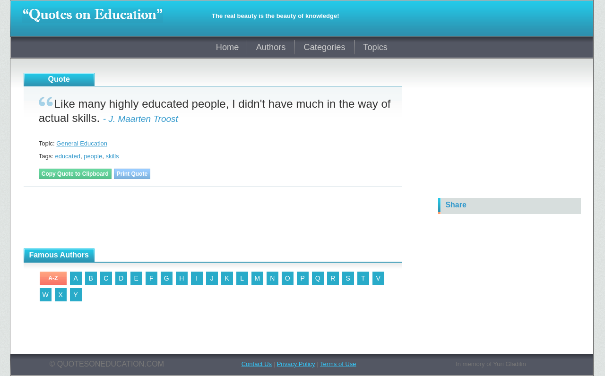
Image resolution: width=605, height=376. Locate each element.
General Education (81, 143)
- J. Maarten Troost (140, 119)
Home (227, 47)
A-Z (53, 278)
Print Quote (132, 174)
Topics (375, 47)
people (93, 156)
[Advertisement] (196, 218)
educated (67, 156)
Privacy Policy (296, 363)
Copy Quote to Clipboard (75, 174)
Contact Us (257, 363)
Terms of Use (338, 363)
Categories (325, 47)
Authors (271, 47)
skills (112, 156)
